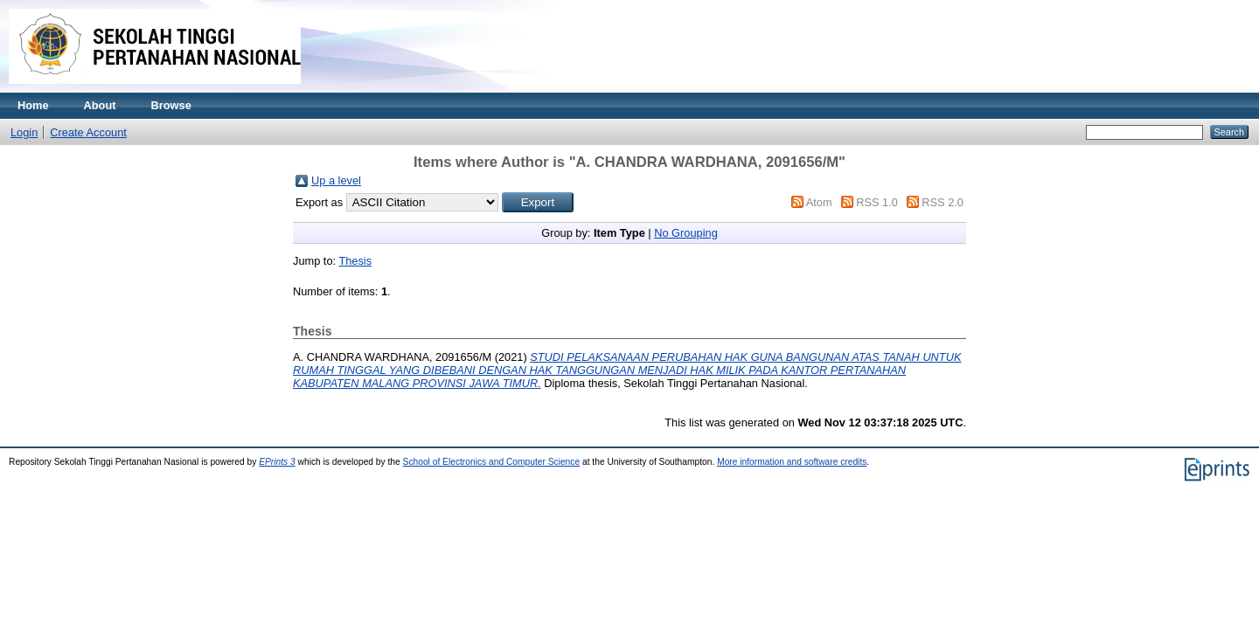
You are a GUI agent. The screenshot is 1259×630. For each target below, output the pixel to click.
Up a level (336, 180)
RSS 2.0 (942, 202)
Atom (819, 202)
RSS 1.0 (877, 202)
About (100, 105)
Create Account (88, 132)
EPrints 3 (277, 462)
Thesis (355, 260)
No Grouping (686, 232)
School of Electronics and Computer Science (492, 462)
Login (24, 132)
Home (33, 105)
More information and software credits (791, 462)
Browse (171, 105)
